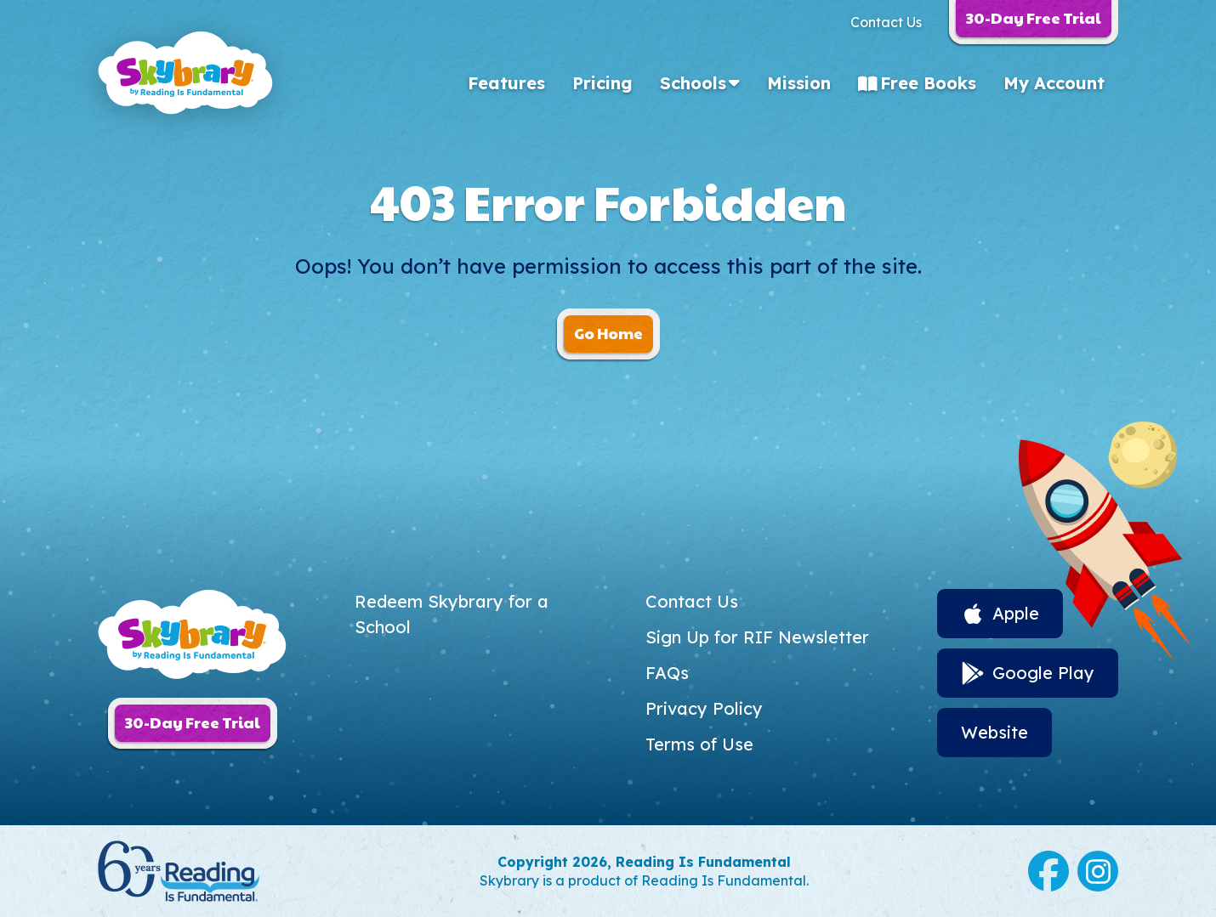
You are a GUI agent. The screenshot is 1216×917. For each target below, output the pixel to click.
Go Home (608, 332)
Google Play (1043, 672)
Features (506, 82)
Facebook (1048, 871)
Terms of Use (699, 744)
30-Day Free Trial (192, 722)
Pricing (602, 82)
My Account (1054, 82)
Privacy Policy (704, 708)
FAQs (667, 672)
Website (994, 732)
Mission (799, 82)
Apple (1015, 613)
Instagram (1097, 871)
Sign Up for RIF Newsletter (757, 637)
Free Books (928, 82)
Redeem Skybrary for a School (451, 614)
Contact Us (886, 22)
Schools (693, 82)
